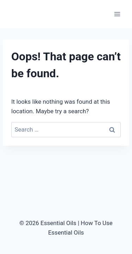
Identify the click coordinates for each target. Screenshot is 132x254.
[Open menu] (117, 13)
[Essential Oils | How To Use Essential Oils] (31, 14)
